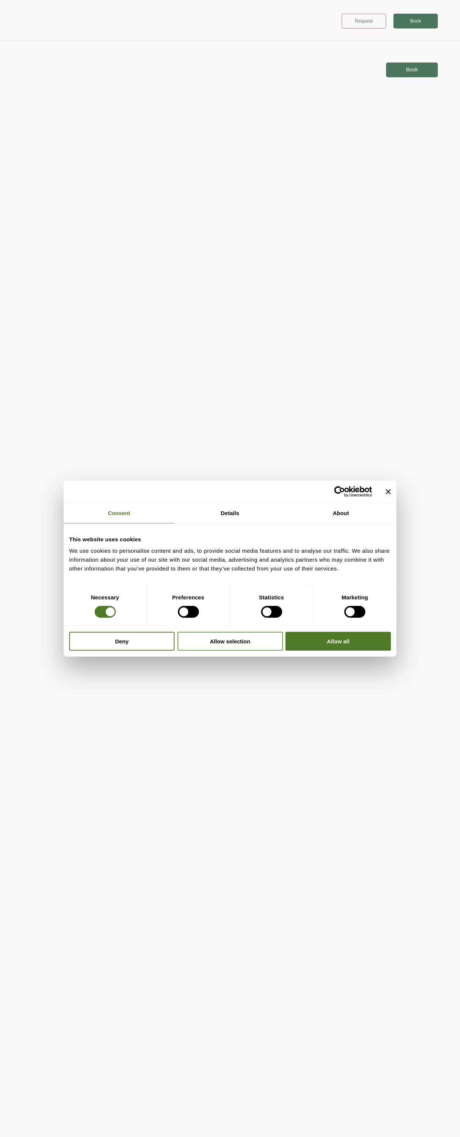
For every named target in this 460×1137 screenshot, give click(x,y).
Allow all (338, 641)
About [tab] (341, 513)
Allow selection (230, 641)
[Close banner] (388, 491)
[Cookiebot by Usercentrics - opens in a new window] (339, 491)
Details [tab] (230, 513)
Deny (122, 641)
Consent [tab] (119, 513)
